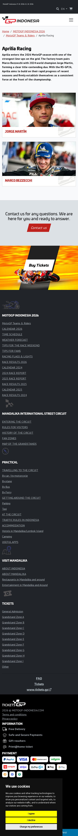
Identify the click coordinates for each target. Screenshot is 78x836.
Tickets (39, 684)
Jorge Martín (16, 131)
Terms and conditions (14, 714)
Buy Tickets (39, 265)
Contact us (39, 227)
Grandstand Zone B (13, 622)
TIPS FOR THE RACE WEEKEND (21, 345)
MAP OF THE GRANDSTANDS (19, 443)
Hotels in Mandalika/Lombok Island (22, 531)
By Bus (6, 486)
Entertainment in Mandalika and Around (25, 585)
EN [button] (63, 9)
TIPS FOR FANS (11, 351)
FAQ (39, 678)
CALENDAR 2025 (12, 389)
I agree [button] (31, 814)
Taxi (4, 509)
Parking (6, 503)
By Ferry (6, 492)
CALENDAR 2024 (12, 367)
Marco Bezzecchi (18, 180)
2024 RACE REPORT (14, 373)
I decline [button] (31, 820)
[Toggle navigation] (71, 19)
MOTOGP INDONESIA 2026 (29, 31)
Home (5, 31)
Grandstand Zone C (13, 628)
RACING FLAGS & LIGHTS (17, 356)
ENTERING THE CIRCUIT (16, 421)
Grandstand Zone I (12, 661)
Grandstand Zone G (13, 650)
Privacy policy (9, 718)
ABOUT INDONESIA (13, 568)
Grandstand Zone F (13, 644)
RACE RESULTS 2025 (14, 384)
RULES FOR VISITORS (15, 427)
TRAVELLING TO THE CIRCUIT (20, 470)
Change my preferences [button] (31, 827)
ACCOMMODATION (13, 525)
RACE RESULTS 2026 (14, 362)
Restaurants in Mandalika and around (23, 579)
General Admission (12, 611)
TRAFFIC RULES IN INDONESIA (20, 520)
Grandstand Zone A (13, 617)
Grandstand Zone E (13, 639)
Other (5, 666)
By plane (7, 481)
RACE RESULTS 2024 (14, 395)
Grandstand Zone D (13, 633)
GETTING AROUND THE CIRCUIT (21, 497)
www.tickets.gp (39, 689)
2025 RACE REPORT (14, 378)
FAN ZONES (9, 438)
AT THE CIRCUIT (11, 514)
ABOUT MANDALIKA (14, 574)
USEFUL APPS (10, 542)
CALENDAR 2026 (12, 328)
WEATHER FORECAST (15, 340)
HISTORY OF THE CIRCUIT (17, 432)
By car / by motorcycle (15, 475)
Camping (7, 536)
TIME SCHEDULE (12, 334)
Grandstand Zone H (13, 655)
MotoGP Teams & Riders (20, 35)
